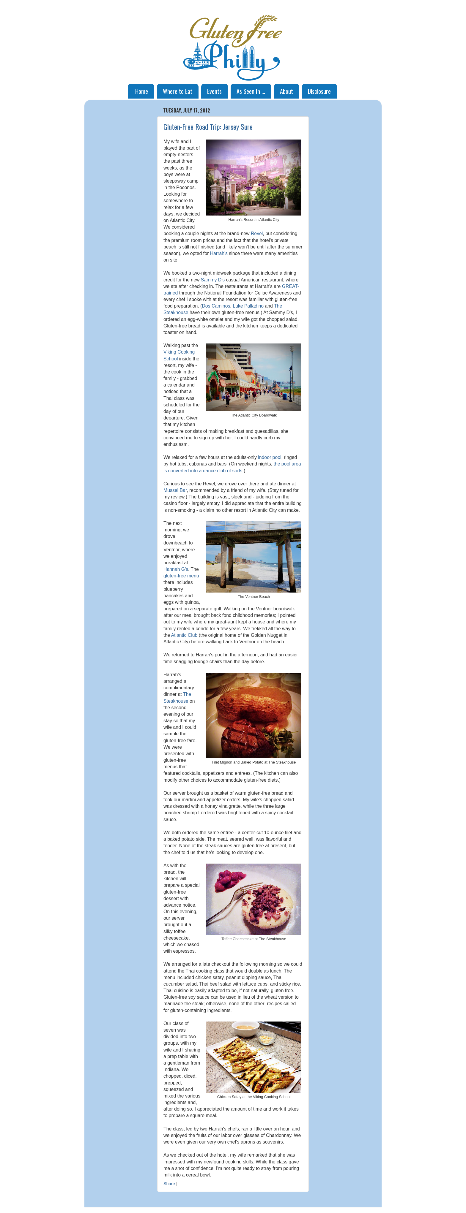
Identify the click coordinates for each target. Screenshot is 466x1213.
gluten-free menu (181, 575)
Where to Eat (177, 91)
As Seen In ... (251, 91)
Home (141, 91)
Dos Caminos (216, 305)
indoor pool (269, 457)
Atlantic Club (184, 635)
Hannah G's (175, 569)
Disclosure (319, 91)
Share (169, 1183)
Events (214, 91)
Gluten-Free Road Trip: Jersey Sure (208, 126)
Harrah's (219, 253)
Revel (257, 233)
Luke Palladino (248, 305)
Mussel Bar (175, 490)
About (286, 91)
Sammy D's (213, 279)
